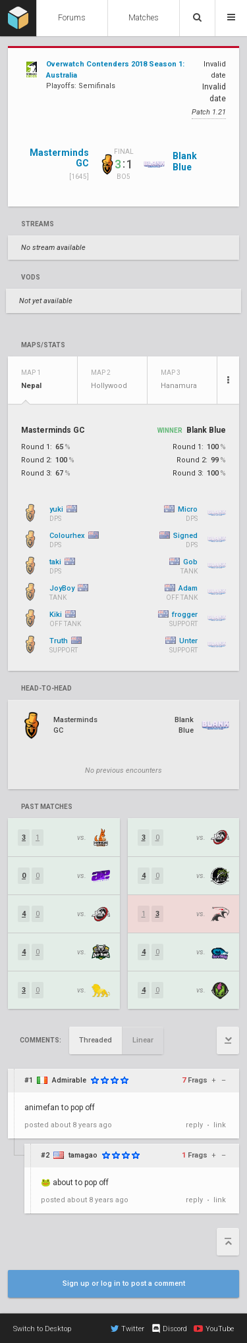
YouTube (214, 1328)
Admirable (69, 1080)
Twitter (127, 1328)
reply (194, 1125)
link (219, 1125)
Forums (72, 17)
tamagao (83, 1155)
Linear (142, 1040)
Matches (143, 17)
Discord (169, 1328)
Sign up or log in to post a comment (124, 1283)
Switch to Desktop (42, 1328)
